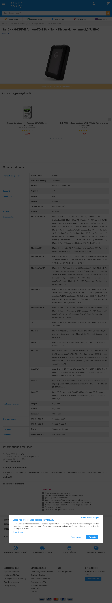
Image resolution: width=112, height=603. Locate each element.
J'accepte (92, 537)
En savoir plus (18, 532)
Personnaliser (76, 537)
